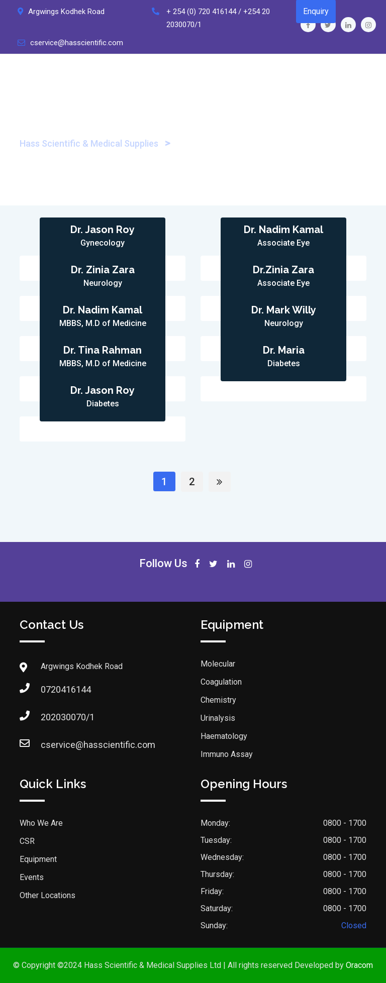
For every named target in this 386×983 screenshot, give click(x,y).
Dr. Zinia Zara (103, 270)
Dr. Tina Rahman (102, 350)
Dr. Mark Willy (283, 310)
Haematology (224, 736)
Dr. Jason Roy (102, 230)
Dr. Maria (284, 350)
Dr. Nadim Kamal (283, 230)
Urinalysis (218, 718)
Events (32, 877)
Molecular (218, 664)
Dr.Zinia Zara (283, 270)
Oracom (359, 965)
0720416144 (51, 689)
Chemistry (218, 700)
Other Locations (47, 895)
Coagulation (221, 682)
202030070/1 (51, 717)
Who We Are (41, 823)
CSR (27, 841)
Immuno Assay (227, 754)
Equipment (38, 859)
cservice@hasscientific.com (76, 42)
